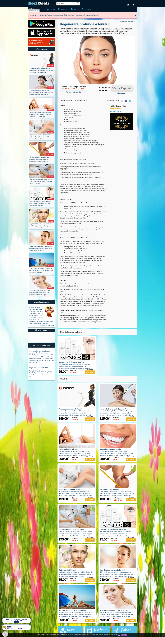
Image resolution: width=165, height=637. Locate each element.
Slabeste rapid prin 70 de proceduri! (72, 610)
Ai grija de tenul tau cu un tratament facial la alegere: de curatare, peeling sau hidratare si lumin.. (40, 226)
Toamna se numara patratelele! (70, 409)
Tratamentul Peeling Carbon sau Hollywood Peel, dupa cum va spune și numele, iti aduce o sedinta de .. (41, 92)
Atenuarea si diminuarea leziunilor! (72, 362)
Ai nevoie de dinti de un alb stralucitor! (114, 610)
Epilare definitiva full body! (69, 449)
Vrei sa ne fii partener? (72, 630)
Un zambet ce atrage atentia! (110, 449)
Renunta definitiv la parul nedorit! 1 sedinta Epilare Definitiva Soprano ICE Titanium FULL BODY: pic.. (41, 115)
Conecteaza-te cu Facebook (128, 5)
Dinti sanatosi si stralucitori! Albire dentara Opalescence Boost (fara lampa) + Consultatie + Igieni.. (39, 293)
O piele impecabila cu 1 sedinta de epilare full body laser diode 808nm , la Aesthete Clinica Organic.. (41, 137)
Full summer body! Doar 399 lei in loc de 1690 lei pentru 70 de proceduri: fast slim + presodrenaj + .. (41, 270)
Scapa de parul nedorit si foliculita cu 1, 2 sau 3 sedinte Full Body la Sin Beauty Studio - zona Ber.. (41, 181)
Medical (77, 9)
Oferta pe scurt (66, 101)
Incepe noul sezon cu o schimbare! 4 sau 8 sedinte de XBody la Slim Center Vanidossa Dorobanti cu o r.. (41, 70)
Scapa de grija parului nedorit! (70, 489)
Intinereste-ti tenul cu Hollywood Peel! (114, 409)
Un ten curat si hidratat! (68, 570)
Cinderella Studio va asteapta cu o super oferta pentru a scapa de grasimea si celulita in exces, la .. (40, 159)
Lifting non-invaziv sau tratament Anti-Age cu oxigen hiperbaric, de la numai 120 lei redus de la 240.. (41, 248)
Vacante (53, 9)
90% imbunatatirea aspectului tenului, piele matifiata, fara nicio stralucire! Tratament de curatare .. (40, 204)
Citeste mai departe (46, 325)
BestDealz (38, 3)
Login (133, 4)
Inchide (135, 15)
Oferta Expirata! (122, 88)
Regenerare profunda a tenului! (85, 24)
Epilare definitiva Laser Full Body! (71, 530)
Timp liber (88, 9)
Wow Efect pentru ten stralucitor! (112, 570)
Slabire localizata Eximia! (109, 489)
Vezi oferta (89, 372)
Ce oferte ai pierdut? (126, 630)
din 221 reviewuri (115, 111)
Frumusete (65, 9)
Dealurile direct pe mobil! (100, 630)
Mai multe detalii (81, 101)
